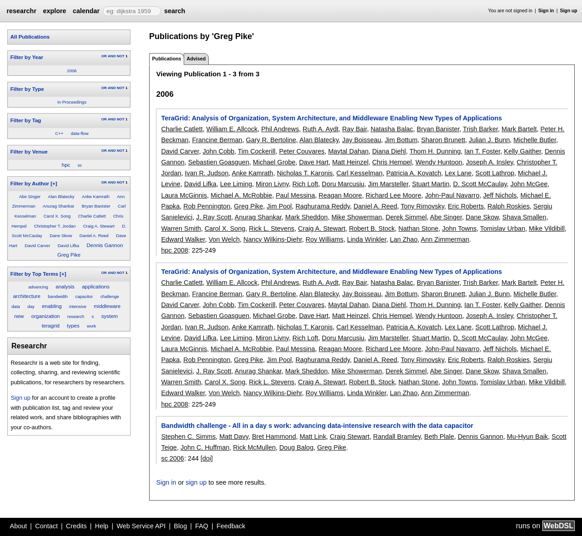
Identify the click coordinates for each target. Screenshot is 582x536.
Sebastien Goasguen (218, 162)
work (91, 325)
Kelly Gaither (522, 151)
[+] (53, 183)
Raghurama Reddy (323, 206)
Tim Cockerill (257, 151)
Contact (46, 526)
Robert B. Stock (372, 228)
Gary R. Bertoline (271, 140)
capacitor (84, 296)
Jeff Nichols (500, 195)
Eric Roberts (466, 206)
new (19, 316)
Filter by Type (27, 89)
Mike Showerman (356, 217)
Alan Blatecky (61, 196)
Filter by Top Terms (34, 274)
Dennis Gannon (105, 245)
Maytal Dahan (348, 151)
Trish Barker (480, 129)
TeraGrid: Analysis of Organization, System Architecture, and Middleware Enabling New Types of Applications (331, 118)
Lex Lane (458, 173)
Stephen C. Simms (188, 436)
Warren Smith (181, 228)
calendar (86, 11)
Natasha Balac (392, 129)
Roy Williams (324, 239)
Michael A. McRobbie (241, 195)
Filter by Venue (29, 151)
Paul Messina (295, 195)
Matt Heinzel (350, 162)
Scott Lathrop (494, 173)
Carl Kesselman (359, 173)
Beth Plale (439, 436)
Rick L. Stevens (272, 228)
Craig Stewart (349, 436)
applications (96, 286)
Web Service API (141, 526)
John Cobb (219, 151)
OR (104, 56)
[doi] (207, 458)
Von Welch (224, 239)
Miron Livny (272, 184)
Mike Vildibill (547, 228)
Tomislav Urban (502, 228)
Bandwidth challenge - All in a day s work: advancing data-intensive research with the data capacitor (317, 425)
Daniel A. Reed (94, 235)
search (174, 11)
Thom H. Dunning (435, 151)
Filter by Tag (25, 120)
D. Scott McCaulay (480, 184)
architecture (26, 296)
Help (102, 526)
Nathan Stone (418, 228)
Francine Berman (217, 140)
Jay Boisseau (361, 140)
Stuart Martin (430, 184)
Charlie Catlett (92, 215)
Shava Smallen (524, 217)
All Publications (30, 37)
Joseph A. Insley (489, 162)
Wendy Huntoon (439, 162)
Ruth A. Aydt (321, 129)
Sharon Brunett (443, 140)
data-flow (80, 133)
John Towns (459, 228)
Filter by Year (26, 57)
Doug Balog (296, 447)
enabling (52, 306)
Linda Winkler (366, 239)
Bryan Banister (96, 205)
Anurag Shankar (58, 205)
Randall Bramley (397, 436)
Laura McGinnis (184, 195)
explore (54, 11)
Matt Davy (233, 436)
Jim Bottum (401, 140)
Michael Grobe (274, 162)
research (75, 316)
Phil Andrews (280, 129)
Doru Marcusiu (343, 184)
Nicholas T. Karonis (305, 173)
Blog (180, 526)
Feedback (230, 526)
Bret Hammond (274, 436)
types (73, 325)
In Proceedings (71, 101)
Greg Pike (68, 255)
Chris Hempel (391, 162)
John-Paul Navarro (452, 195)
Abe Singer (29, 196)
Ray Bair (354, 129)
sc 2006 (172, 458)
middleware (107, 306)
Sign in (546, 10)
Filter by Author (29, 183)
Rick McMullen (254, 447)
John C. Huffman (205, 447)
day (30, 306)
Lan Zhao (404, 239)
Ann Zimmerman (445, 239)
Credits (76, 526)
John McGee (529, 184)
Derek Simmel (406, 217)
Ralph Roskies (508, 206)
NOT (121, 56)
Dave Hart (314, 162)
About (18, 526)
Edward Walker (183, 239)
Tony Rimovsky (422, 206)
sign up (196, 482)
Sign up (568, 10)
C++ (59, 133)
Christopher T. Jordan (55, 225)
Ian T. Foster (482, 151)
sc (80, 165)
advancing (38, 286)
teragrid (51, 325)
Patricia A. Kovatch (413, 173)
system (109, 316)
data (15, 306)
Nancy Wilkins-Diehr (272, 239)
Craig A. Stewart (99, 225)
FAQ (201, 526)
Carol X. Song (57, 215)
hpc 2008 (174, 250)
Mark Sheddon (306, 217)
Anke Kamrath (96, 196)
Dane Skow (61, 235)
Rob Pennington (206, 206)
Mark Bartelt (519, 129)
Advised (196, 58)
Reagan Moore (340, 195)
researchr (21, 11)
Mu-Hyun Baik (527, 436)
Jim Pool (279, 206)
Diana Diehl (389, 151)
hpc (66, 165)
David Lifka (68, 245)
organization (45, 316)
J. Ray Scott (213, 217)
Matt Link (313, 436)
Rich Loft (305, 184)
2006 (71, 70)
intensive (77, 306)
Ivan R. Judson (206, 173)
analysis (65, 286)
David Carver (37, 245)
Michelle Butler (534, 140)
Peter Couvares (302, 151)
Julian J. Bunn (489, 140)
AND (111, 56)
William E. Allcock (232, 129)
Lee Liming (236, 184)
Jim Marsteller (388, 184)
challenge (109, 296)
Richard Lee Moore (393, 195)
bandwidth (58, 296)
